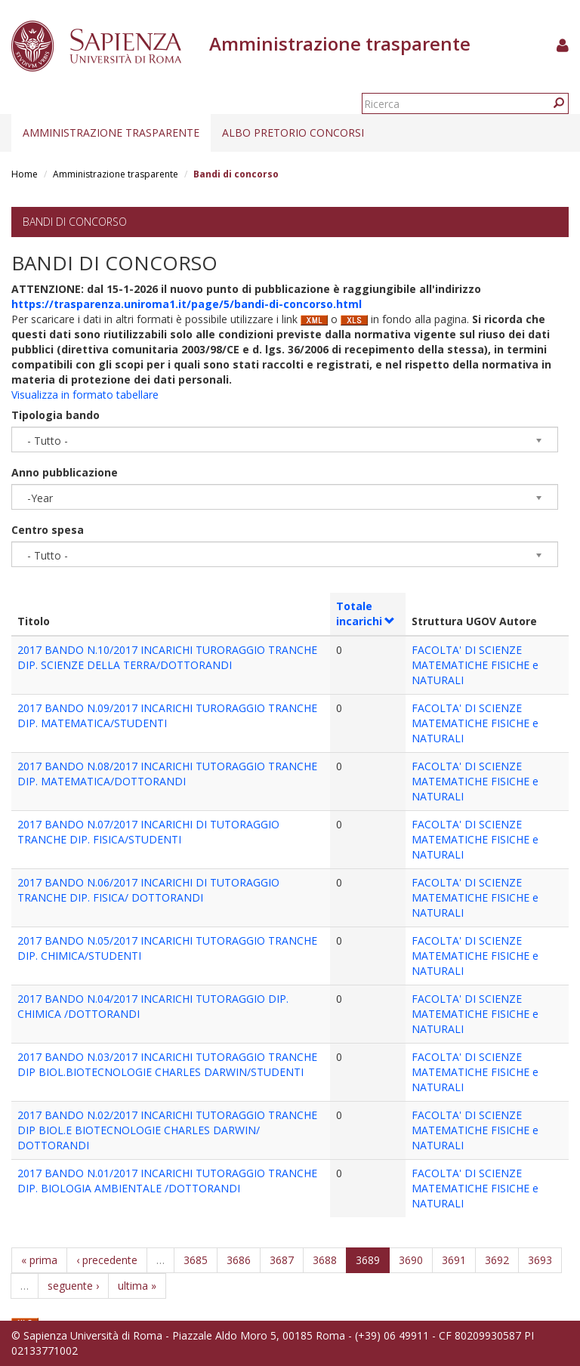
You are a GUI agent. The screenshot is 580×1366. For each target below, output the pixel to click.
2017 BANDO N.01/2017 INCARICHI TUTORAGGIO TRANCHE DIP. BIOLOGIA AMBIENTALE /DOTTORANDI (167, 1180)
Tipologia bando (55, 415)
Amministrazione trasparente (111, 132)
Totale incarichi (366, 613)
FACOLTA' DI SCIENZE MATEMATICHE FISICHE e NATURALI (475, 665)
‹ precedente (106, 1260)
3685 (196, 1260)
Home (24, 174)
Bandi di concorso (75, 221)
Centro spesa (47, 530)
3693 (540, 1260)
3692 (497, 1260)
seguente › (73, 1285)
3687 (282, 1260)
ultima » (137, 1285)
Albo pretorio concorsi (293, 132)
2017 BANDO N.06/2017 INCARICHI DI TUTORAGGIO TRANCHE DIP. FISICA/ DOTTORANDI (148, 890)
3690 (411, 1260)
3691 (454, 1260)
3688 (325, 1260)
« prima (39, 1260)
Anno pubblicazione (64, 472)
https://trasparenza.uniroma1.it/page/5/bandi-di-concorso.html (186, 304)
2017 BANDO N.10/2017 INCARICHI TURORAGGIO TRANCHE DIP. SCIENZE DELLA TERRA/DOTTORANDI (167, 657)
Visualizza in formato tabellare (85, 394)
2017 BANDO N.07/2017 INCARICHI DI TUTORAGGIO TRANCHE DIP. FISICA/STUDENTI (148, 831)
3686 (239, 1260)
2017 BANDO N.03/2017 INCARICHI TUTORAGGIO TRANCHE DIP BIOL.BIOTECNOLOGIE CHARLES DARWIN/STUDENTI (167, 1064)
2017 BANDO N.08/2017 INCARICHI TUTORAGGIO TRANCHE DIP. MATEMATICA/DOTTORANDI (167, 773)
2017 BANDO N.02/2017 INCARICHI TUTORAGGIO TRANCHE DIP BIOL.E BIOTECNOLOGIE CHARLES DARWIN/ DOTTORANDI (167, 1130)
